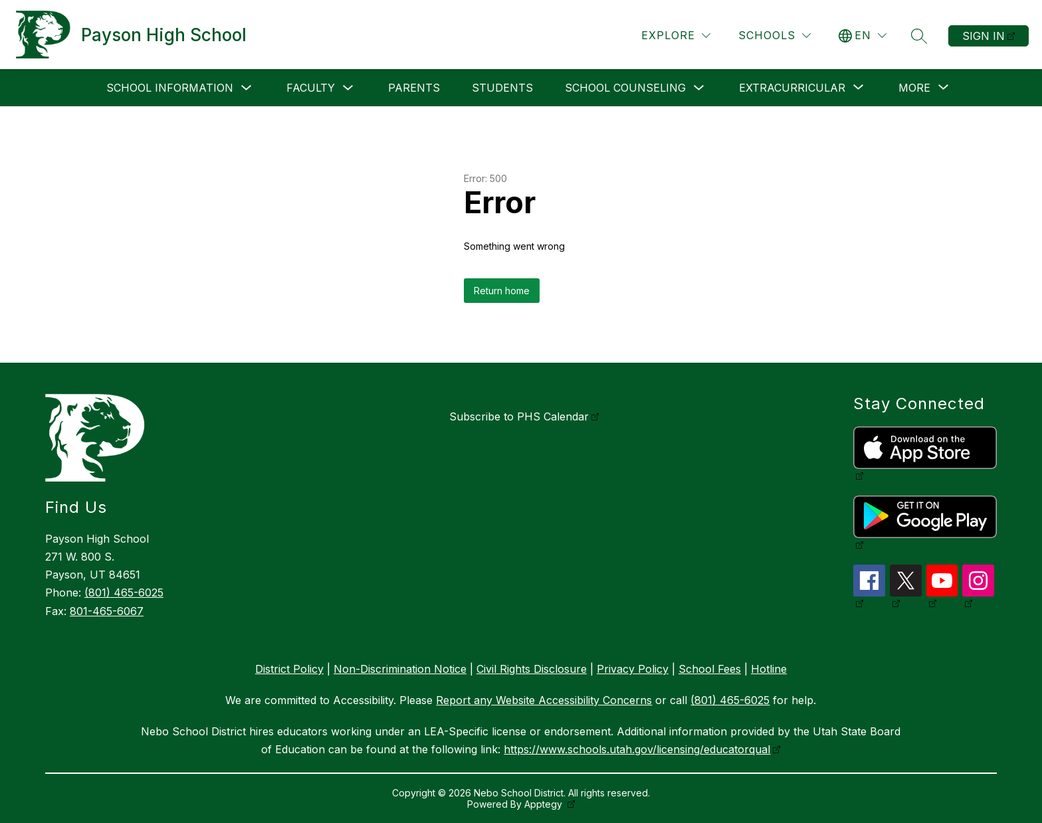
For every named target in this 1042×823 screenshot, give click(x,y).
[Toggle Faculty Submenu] (348, 88)
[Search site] (919, 36)
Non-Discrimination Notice (400, 669)
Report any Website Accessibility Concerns (544, 700)
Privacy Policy (633, 669)
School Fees (709, 669)
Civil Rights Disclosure (531, 669)
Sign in (983, 36)
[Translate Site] (862, 35)
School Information (169, 87)
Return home (502, 290)
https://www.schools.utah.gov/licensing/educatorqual (637, 749)
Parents (414, 87)
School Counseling (625, 87)
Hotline (769, 669)
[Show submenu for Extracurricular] (792, 88)
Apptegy (544, 804)
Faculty (310, 87)
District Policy (289, 669)
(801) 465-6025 (123, 592)
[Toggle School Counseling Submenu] (699, 88)
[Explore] (676, 35)
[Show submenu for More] (914, 88)
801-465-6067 (107, 611)
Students (502, 87)
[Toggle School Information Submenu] (247, 88)
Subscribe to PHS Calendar (519, 416)
